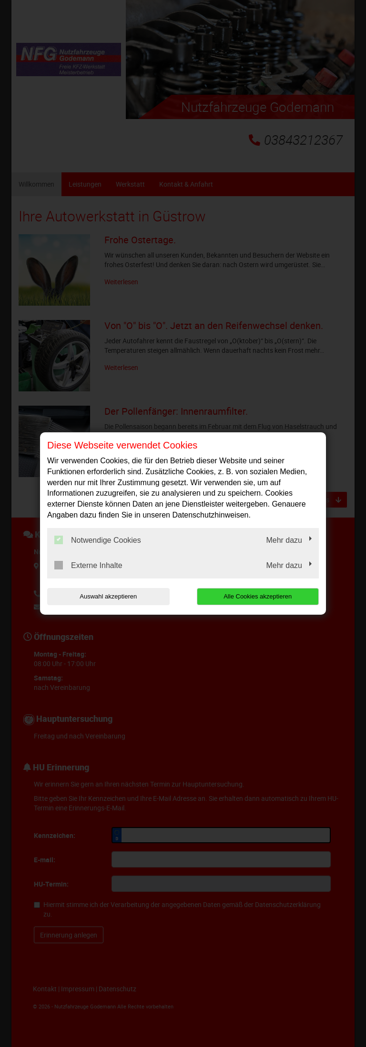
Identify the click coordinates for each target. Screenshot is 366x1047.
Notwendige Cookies (97, 540)
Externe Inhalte (88, 565)
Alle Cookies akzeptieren (258, 596)
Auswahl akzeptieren (108, 596)
